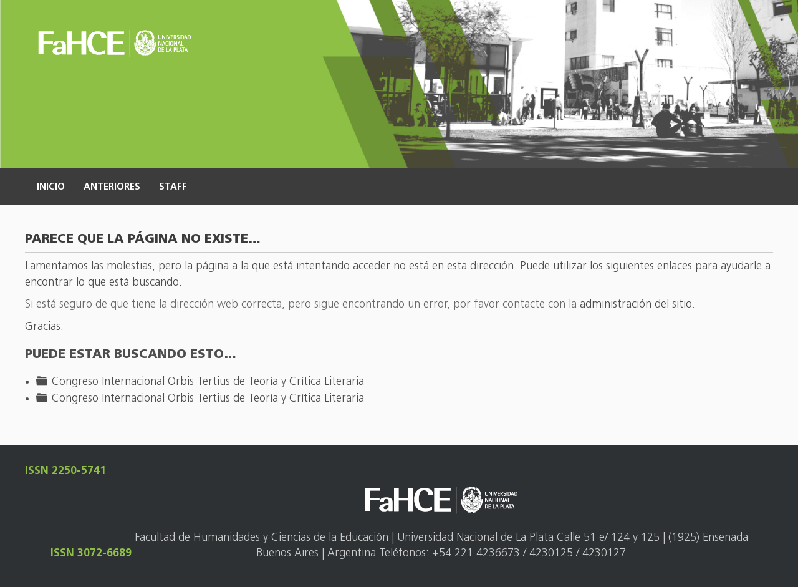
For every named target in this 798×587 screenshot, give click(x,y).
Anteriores (112, 187)
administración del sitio (636, 305)
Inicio (51, 187)
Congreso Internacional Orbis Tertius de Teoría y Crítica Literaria (208, 382)
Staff (173, 187)
